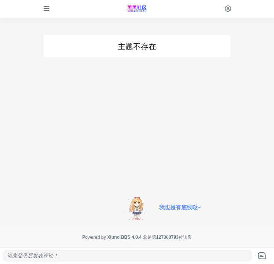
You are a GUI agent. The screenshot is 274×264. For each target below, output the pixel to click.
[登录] (228, 8)
